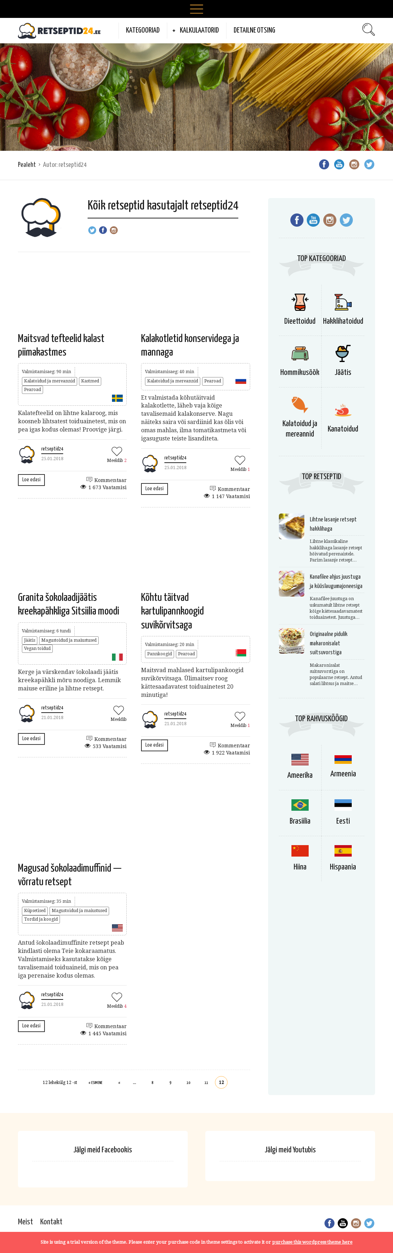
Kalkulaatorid (199, 30)
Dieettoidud (299, 321)
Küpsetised (35, 910)
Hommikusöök (299, 372)
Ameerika (300, 775)
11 (206, 1083)
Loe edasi (31, 479)
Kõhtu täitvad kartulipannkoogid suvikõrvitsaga (172, 611)
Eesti (343, 821)
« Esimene (95, 1083)
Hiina (300, 867)
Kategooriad (143, 30)
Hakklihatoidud (343, 321)
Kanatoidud (343, 429)
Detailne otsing (254, 30)
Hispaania (343, 867)
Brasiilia (300, 821)
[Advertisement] (196, 97)
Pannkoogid (159, 653)
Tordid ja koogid (41, 919)
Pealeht (27, 165)
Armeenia (343, 774)
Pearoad (32, 389)
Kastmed (90, 381)
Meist (25, 1222)
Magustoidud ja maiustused (69, 640)
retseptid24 (52, 449)
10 (188, 1083)
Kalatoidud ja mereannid (49, 381)
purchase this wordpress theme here (312, 1242)
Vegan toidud (37, 648)
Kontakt (51, 1222)
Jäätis (29, 640)
